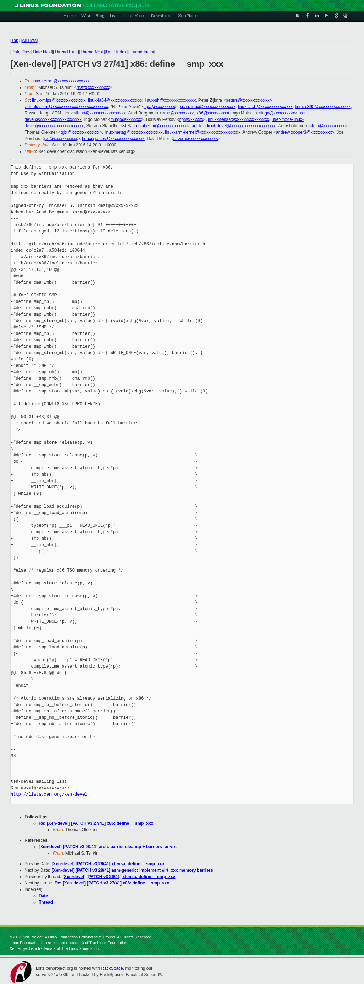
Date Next (42, 51)
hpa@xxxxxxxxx (159, 106)
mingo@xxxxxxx (125, 119)
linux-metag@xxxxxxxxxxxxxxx (133, 132)
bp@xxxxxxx (191, 119)
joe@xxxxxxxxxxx (60, 138)
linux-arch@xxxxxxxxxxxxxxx (265, 106)
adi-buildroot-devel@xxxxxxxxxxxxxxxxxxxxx (234, 125)
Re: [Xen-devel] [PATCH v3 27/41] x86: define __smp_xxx (96, 823)
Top (14, 40)
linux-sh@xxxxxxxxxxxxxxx (170, 100)
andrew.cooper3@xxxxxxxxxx (304, 132)
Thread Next (91, 51)
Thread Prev (65, 51)
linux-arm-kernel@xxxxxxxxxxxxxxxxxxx (202, 132)
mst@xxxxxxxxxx (93, 87)
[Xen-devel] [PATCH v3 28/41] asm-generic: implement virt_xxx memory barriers (132, 870)
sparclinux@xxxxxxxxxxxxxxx (207, 106)
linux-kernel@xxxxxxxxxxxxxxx (61, 81)
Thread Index (141, 51)
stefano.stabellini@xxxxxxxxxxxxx (155, 125)
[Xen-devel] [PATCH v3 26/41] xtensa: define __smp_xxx (108, 863)
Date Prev (20, 51)
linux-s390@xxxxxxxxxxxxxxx (323, 106)
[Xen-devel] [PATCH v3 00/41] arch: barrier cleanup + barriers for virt (108, 846)
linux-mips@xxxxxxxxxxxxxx (58, 100)
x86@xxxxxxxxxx (213, 113)
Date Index (116, 51)
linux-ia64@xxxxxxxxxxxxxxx (115, 100)
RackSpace (112, 968)
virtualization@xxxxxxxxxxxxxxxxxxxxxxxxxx (66, 106)
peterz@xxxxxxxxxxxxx (248, 100)
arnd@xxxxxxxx (177, 113)
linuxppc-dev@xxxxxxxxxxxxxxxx (113, 138)
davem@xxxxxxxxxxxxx (195, 138)
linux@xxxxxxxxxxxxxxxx (100, 113)
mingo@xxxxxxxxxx (276, 113)
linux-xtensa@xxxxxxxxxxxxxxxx (238, 119)
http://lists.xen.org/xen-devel (49, 794)
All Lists (29, 40)
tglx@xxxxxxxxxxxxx (80, 132)
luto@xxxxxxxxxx (328, 125)
